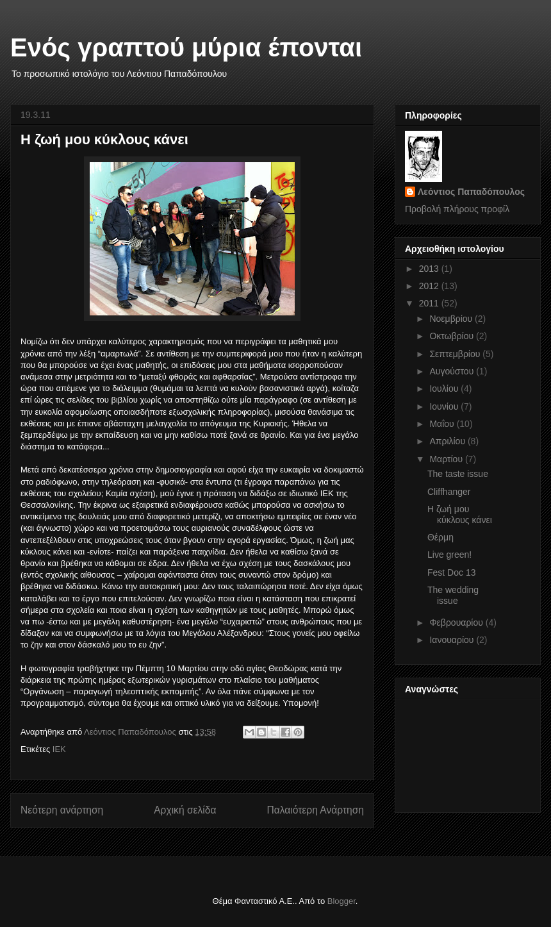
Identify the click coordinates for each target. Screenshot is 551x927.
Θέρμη (440, 537)
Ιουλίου (445, 388)
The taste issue (457, 474)
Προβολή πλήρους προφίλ (457, 209)
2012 (430, 286)
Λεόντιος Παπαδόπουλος (471, 192)
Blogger (341, 901)
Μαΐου (442, 424)
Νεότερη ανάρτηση (62, 810)
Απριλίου (448, 441)
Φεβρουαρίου (457, 622)
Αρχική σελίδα (185, 810)
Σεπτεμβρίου (455, 354)
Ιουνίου (445, 406)
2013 (430, 268)
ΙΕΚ (59, 749)
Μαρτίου (447, 459)
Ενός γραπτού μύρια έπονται (186, 47)
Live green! (449, 554)
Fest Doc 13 (451, 572)
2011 (430, 303)
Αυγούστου (452, 371)
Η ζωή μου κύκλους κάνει (459, 514)
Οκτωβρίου (452, 336)
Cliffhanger (448, 492)
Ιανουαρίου (452, 640)
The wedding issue (453, 595)
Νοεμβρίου (452, 318)
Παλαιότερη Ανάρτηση (315, 810)
